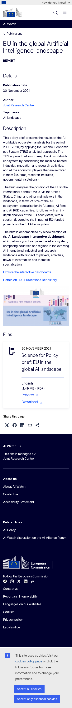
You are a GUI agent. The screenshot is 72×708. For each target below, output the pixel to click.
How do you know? (56, 2)
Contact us (10, 494)
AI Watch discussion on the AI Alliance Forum (34, 538)
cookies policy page (28, 661)
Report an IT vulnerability (20, 596)
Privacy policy (13, 619)
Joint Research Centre (18, 105)
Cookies (8, 612)
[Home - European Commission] (12, 12)
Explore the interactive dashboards (27, 272)
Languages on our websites (22, 604)
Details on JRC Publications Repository (30, 280)
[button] (30, 395)
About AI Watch (14, 486)
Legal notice (11, 627)
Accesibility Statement (18, 502)
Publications (14, 33)
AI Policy (9, 530)
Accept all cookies (29, 689)
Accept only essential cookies (37, 699)
